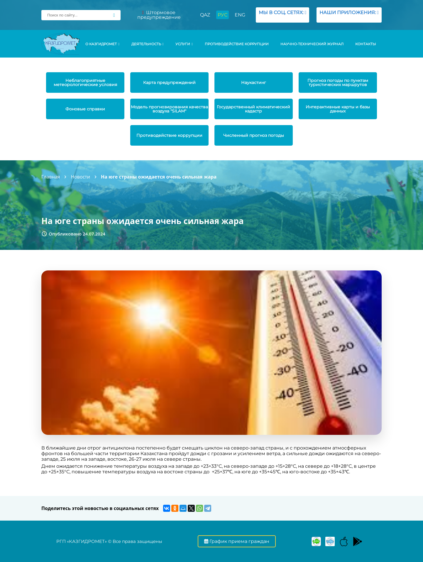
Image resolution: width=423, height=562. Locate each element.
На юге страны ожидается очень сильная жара (158, 177)
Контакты (365, 44)
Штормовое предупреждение (159, 15)
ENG (240, 15)
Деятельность (147, 44)
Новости (80, 177)
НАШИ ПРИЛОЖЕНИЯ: (349, 15)
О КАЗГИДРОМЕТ (102, 44)
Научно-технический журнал (312, 44)
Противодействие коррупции (237, 44)
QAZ (205, 15)
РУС (222, 15)
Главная (50, 177)
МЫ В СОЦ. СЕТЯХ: (282, 15)
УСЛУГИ (184, 44)
